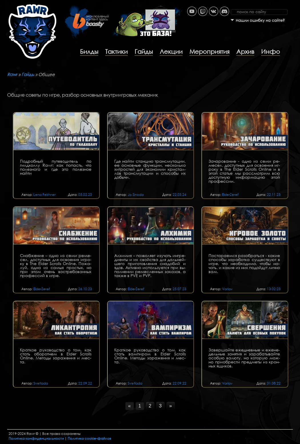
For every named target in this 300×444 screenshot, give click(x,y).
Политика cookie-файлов (89, 438)
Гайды (144, 51)
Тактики (116, 51)
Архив (245, 51)
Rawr (12, 74)
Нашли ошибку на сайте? (260, 20)
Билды (89, 51)
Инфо (270, 51)
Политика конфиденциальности (36, 438)
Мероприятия (209, 51)
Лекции (171, 51)
